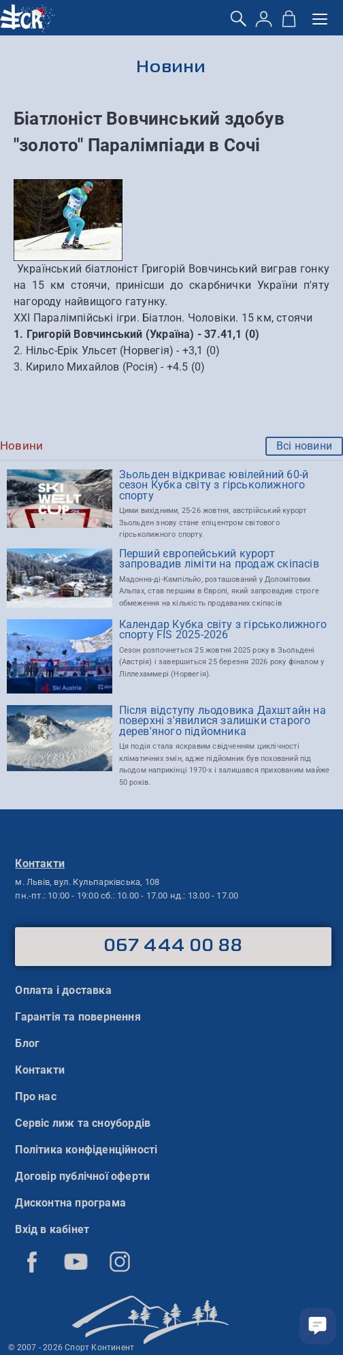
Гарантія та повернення (77, 1016)
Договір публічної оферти (82, 1176)
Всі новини (304, 445)
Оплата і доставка (63, 990)
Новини (172, 68)
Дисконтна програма (70, 1202)
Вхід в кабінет (52, 1229)
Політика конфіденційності (86, 1149)
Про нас (35, 1096)
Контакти (40, 1069)
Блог (27, 1043)
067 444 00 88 (173, 946)
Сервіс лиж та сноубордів (82, 1123)
